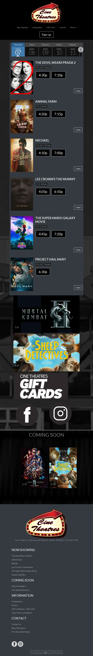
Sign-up (46, 34)
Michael (15, 563)
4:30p (43, 75)
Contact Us (16, 624)
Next (80, 49)
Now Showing (22, 27)
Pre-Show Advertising (20, 632)
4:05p (43, 191)
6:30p (43, 272)
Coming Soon (37, 27)
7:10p (58, 75)
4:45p (43, 234)
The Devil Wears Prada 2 (22, 556)
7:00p (58, 153)
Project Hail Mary (19, 575)
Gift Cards (51, 27)
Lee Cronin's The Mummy (22, 567)
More (72, 27)
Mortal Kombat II (19, 586)
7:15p (58, 114)
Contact (62, 27)
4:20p (43, 114)
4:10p (43, 153)
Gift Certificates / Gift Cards (23, 609)
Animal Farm (17, 559)
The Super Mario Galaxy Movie (24, 571)
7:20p (58, 234)
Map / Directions (18, 628)
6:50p (58, 191)
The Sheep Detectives (21, 590)
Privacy (15, 605)
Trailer (78, 91)
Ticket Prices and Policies (22, 613)
